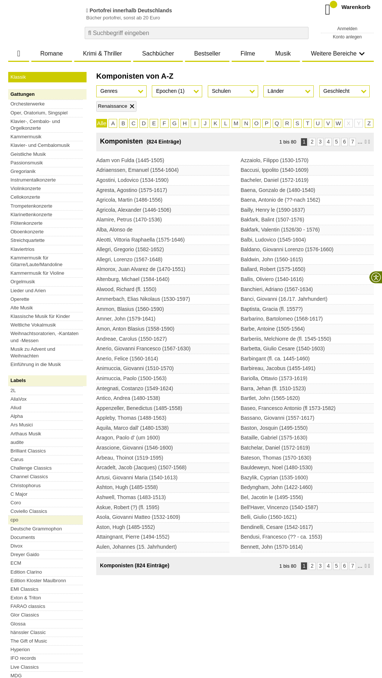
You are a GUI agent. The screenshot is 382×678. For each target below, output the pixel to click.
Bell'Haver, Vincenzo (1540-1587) (279, 507)
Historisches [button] (47, 297)
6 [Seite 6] (344, 142)
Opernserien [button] (47, 288)
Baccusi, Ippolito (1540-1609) (275, 170)
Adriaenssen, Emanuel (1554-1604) (137, 170)
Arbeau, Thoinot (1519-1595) (129, 458)
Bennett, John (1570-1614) (272, 547)
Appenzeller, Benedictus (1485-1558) (139, 408)
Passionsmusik (26, 162)
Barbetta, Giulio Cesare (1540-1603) (283, 348)
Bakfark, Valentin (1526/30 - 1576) (280, 230)
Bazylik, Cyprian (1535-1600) (274, 477)
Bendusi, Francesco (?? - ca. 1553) (281, 537)
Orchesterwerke (27, 104)
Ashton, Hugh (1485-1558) (127, 487)
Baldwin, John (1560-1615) (272, 259)
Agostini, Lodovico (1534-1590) (132, 180)
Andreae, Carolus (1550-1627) (131, 339)
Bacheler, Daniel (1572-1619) (275, 180)
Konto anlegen (347, 37)
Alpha (16, 221)
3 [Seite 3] (320, 142)
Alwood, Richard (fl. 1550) (126, 289)
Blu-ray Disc (23, 341)
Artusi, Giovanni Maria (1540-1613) (137, 477)
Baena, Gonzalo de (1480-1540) (278, 190)
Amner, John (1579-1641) (126, 319)
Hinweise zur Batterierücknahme (250, 628)
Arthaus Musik (25, 239)
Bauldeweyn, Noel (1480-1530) (277, 467)
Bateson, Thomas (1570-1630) (276, 458)
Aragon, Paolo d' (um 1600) (128, 438)
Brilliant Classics (28, 256)
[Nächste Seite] (366, 142)
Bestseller (207, 53)
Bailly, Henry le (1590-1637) (273, 210)
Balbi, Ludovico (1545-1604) (273, 240)
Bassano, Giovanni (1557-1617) (277, 418)
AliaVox (18, 204)
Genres (109, 91)
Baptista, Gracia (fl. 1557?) (272, 309)
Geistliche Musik (28, 154)
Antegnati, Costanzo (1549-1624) (134, 388)
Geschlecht (336, 91)
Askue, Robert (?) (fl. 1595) (127, 507)
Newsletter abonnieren (247, 606)
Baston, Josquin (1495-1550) (274, 428)
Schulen (221, 91)
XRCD (17, 384)
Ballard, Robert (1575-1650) (273, 269)
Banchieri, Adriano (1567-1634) (277, 289)
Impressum (179, 628)
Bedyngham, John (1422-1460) (277, 487)
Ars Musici (21, 230)
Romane (51, 53)
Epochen (170, 91)
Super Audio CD (27, 350)
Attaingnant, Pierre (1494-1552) (132, 537)
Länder (275, 91)
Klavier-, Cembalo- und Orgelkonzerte (35, 125)
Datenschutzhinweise (81, 628)
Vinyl (15, 358)
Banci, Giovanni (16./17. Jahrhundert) (284, 299)
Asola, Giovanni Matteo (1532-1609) (138, 517)
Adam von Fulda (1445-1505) (130, 160)
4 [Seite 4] (328, 142)
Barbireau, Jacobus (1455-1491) (278, 368)
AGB (13, 628)
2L (13, 196)
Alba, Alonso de (114, 230)
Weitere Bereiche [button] (338, 53)
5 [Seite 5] (336, 142)
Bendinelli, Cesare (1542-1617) (277, 527)
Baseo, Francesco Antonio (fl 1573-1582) (288, 408)
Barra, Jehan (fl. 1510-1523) (273, 388)
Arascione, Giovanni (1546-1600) (134, 448)
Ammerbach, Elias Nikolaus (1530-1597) (143, 299)
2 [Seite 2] (312, 142)
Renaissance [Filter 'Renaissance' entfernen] (112, 106)
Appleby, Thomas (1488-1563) (131, 418)
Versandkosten (38, 628)
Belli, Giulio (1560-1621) (269, 517)
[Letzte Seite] (369, 142)
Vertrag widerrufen (43, 606)
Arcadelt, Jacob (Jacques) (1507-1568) (141, 467)
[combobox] (197, 33)
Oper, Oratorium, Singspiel (39, 113)
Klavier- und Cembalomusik (40, 145)
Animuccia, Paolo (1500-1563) (131, 378)
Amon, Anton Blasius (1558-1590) (135, 329)
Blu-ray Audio (24, 375)
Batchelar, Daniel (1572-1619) (275, 448)
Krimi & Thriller (102, 53)
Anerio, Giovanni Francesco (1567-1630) (143, 348)
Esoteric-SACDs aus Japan (39, 393)
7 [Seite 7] (352, 142)
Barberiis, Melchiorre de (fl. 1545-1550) (286, 339)
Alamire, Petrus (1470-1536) (129, 220)
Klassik (18, 77)
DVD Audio (22, 367)
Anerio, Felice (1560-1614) (127, 359)
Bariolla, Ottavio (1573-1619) (274, 378)
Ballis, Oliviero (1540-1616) (272, 279)
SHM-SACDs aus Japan (36, 401)
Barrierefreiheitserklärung (135, 628)
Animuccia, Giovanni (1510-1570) (135, 368)
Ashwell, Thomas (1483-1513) (131, 497)
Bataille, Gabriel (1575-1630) (274, 438)
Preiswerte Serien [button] (47, 306)
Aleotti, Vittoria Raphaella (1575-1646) (140, 240)
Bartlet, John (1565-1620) (270, 398)
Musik (283, 53)
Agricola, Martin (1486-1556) (129, 200)
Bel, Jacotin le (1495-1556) (272, 497)
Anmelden (347, 28)
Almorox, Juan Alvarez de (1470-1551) (140, 269)
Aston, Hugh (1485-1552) (125, 527)
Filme (248, 53)
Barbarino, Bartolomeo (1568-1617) (282, 319)
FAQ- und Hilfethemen (334, 606)
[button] (121, 91)
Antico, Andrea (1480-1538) (128, 398)
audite (17, 247)
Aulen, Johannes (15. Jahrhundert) (136, 547)
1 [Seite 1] (304, 142)
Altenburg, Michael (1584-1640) (132, 279)
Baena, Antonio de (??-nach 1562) (280, 200)
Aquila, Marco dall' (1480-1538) (132, 428)
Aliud (15, 213)
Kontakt (203, 628)
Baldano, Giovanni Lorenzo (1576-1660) (287, 249)
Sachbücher (158, 53)
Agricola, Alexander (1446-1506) (133, 210)
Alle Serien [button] (47, 315)
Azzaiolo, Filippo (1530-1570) (275, 160)
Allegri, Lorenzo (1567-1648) (129, 259)
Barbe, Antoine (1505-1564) (273, 329)
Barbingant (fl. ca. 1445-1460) (275, 359)
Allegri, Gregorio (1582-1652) (130, 249)
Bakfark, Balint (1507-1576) (272, 220)
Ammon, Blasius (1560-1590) (130, 309)
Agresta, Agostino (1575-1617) (131, 190)
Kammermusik (25, 136)
